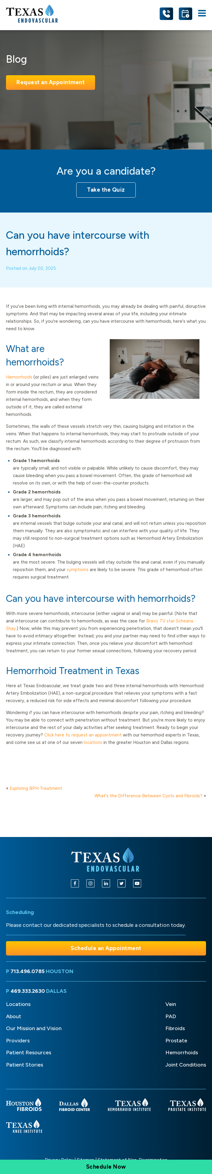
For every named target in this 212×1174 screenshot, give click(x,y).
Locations (18, 1004)
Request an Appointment (50, 82)
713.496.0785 (27, 971)
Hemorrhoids (19, 384)
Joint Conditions (185, 1064)
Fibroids (175, 1028)
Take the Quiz (106, 189)
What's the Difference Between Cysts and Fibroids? (148, 795)
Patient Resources (28, 1052)
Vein (170, 1004)
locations (93, 750)
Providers (18, 1040)
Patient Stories (24, 1064)
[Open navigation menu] (202, 13)
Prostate (176, 1040)
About (13, 1016)
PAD (170, 1016)
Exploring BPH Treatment (36, 788)
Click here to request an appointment (83, 742)
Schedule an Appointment (106, 948)
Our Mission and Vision (34, 1028)
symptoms (78, 577)
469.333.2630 (27, 991)
